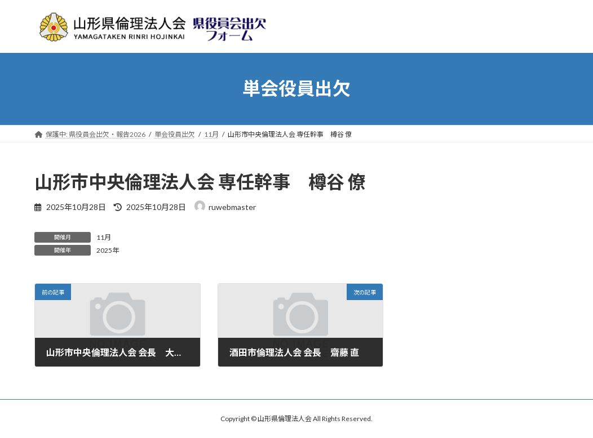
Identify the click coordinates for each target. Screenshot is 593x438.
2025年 (107, 250)
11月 (103, 237)
